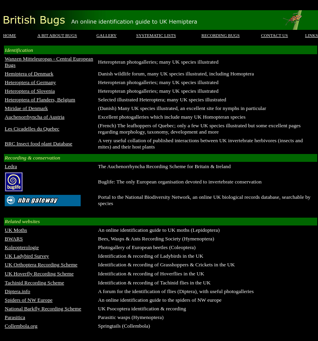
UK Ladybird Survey (27, 256)
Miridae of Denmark (26, 108)
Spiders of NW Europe (29, 300)
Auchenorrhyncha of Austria (35, 117)
